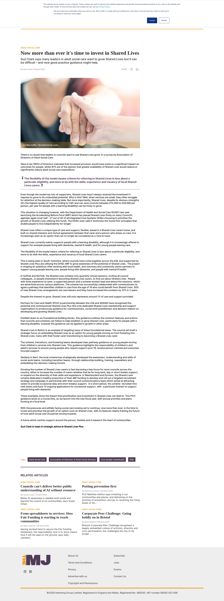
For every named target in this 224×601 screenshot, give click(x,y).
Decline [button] (164, 20)
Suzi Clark (27, 69)
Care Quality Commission (112, 459)
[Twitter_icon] (30, 571)
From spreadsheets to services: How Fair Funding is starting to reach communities (47, 517)
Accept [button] (152, 20)
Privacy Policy (104, 7)
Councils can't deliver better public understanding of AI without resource (48, 488)
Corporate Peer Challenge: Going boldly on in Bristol (106, 515)
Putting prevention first (99, 486)
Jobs (116, 562)
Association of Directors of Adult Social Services (73, 459)
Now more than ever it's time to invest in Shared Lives (80, 53)
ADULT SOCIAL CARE (30, 48)
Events (117, 569)
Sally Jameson (29, 526)
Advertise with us (77, 576)
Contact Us (120, 576)
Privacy (72, 569)
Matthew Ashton (92, 491)
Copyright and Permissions (83, 583)
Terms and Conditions (80, 562)
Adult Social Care (37, 459)
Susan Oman (28, 495)
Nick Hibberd (90, 522)
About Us (73, 555)
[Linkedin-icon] (25, 571)
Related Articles (34, 475)
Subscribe (119, 555)
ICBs (132, 459)
